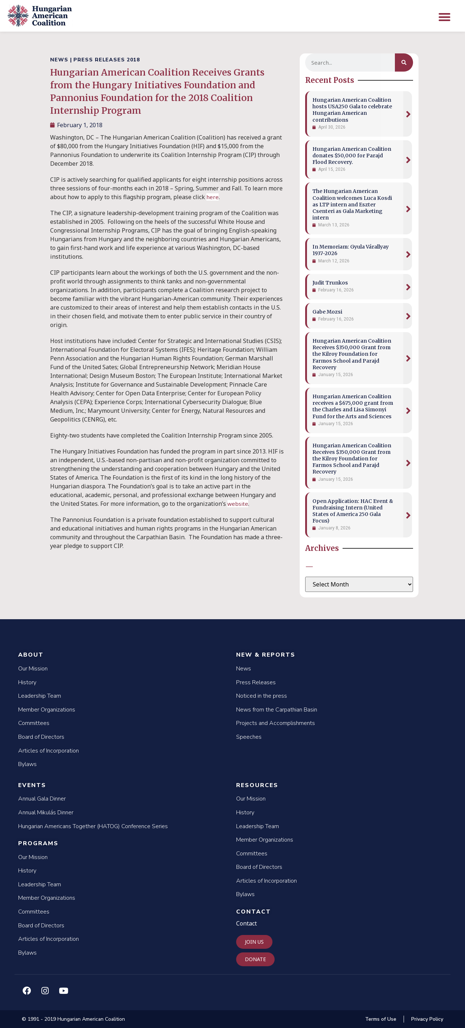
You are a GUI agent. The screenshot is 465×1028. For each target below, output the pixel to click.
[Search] (404, 62)
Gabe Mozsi (327, 312)
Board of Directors (41, 737)
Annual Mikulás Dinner (45, 813)
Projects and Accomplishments (275, 723)
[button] (444, 17)
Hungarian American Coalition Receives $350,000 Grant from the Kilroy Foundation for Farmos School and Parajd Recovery (351, 354)
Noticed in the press (261, 696)
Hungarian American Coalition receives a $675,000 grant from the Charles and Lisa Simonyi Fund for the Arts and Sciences (352, 406)
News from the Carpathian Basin (276, 710)
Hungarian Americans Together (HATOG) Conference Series (93, 826)
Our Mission (33, 669)
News (243, 669)
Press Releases (256, 682)
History (27, 682)
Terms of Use (380, 1019)
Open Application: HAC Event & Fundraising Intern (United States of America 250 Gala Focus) (352, 511)
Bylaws (27, 764)
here (212, 197)
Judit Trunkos (330, 282)
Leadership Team (39, 696)
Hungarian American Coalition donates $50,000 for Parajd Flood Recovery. (351, 155)
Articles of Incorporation (48, 751)
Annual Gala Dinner (42, 799)
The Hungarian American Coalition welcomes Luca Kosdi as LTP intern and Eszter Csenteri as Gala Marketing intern (352, 204)
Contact (253, 912)
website (237, 503)
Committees (33, 723)
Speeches (249, 737)
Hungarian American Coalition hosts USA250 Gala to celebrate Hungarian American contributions (352, 110)
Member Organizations (46, 710)
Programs (38, 843)
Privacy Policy (427, 1019)
